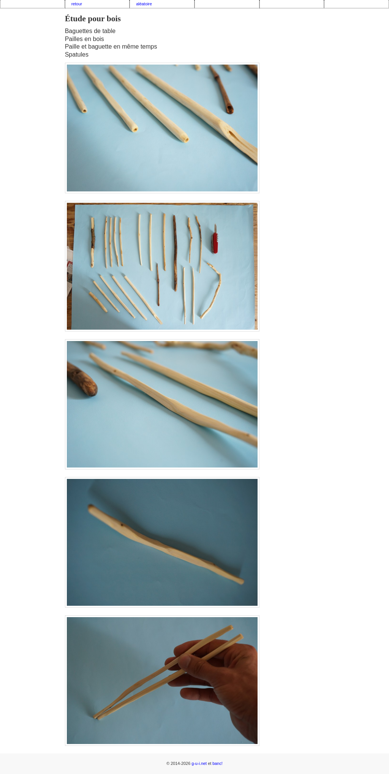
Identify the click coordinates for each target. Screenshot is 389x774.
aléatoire (144, 4)
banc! (217, 763)
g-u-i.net (199, 763)
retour (76, 4)
